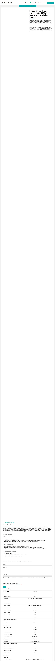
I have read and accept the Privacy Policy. (11, 583)
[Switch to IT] (53, 1)
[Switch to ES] (52, 1)
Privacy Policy (20, 584)
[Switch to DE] (50, 1)
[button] (28, 2)
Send (4, 587)
